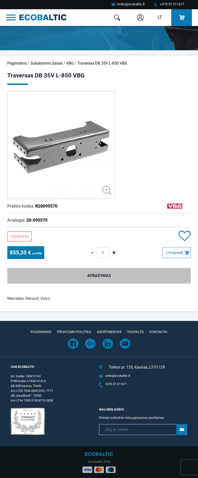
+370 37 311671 (172, 4)
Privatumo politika (74, 332)
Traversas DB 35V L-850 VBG (102, 63)
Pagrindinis (17, 63)
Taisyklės (135, 332)
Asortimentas (109, 332)
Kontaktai (158, 332)
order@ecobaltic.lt (131, 4)
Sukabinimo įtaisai (46, 63)
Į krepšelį (174, 252)
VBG (70, 63)
